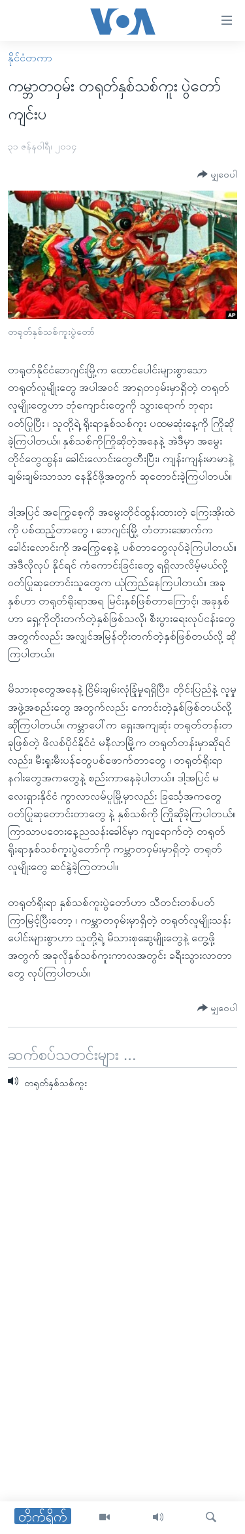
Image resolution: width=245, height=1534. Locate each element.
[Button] (217, 174)
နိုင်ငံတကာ (30, 57)
